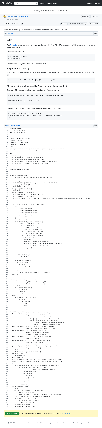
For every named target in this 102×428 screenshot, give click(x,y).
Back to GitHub (52, 3)
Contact (59, 423)
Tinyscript (13, 45)
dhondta (11, 16)
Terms (25, 423)
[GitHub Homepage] (9, 423)
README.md (22, 16)
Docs (54, 423)
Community (48, 423)
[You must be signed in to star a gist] (85, 16)
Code (7, 24)
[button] (85, 24)
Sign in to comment (65, 413)
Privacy (30, 423)
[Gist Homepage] (7, 3)
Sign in (89, 3)
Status (41, 423)
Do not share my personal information (83, 423)
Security (36, 423)
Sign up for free (12, 413)
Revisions (18, 24)
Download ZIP (94, 24)
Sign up (97, 3)
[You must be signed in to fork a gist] (94, 16)
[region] (51, 79)
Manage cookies (66, 423)
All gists (42, 3)
